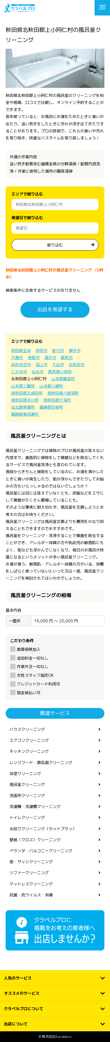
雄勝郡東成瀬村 (25, 414)
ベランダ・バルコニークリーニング (41, 850)
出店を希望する (55, 309)
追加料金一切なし (32, 658)
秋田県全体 (21, 350)
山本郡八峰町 (51, 386)
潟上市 (41, 364)
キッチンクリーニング (29, 751)
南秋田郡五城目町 (27, 393)
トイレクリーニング (27, 817)
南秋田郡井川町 (25, 400)
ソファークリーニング (29, 872)
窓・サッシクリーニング (31, 861)
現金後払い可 (28, 692)
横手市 (75, 350)
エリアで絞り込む (27, 194)
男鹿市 (34, 357)
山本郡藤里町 (63, 378)
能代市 (58, 350)
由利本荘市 (21, 364)
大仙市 (58, 364)
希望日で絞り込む (27, 217)
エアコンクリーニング (29, 740)
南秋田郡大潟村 (57, 400)
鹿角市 (67, 357)
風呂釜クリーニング (27, 784)
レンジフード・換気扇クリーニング (41, 762)
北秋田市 (76, 364)
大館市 (17, 357)
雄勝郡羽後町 (51, 407)
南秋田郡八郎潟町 (63, 393)
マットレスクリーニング (31, 884)
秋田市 (41, 350)
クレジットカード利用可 (38, 684)
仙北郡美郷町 (23, 407)
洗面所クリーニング (27, 795)
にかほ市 (19, 371)
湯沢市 (50, 357)
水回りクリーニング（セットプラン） (43, 828)
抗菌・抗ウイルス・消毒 (31, 895)
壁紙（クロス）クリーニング (35, 839)
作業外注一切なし (32, 666)
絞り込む (55, 245)
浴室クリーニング (25, 773)
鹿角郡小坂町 (60, 371)
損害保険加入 (28, 649)
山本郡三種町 (23, 386)
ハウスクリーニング (27, 729)
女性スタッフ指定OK (35, 675)
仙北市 (37, 371)
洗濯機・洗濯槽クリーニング (35, 806)
